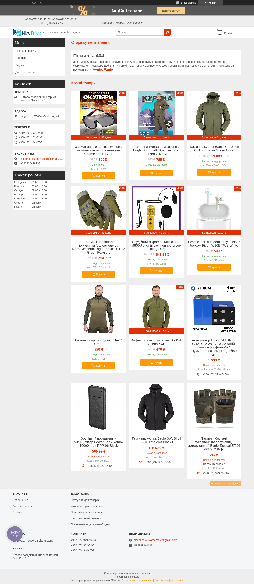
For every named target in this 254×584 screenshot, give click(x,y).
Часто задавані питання (86, 518)
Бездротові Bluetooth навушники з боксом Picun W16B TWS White (214, 243)
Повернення (20, 500)
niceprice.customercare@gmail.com (41, 158)
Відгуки (20, 65)
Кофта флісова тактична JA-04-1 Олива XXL (156, 342)
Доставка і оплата (26, 72)
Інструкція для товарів (85, 500)
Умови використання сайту (88, 506)
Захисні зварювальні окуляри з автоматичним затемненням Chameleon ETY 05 (98, 150)
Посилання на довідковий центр (91, 524)
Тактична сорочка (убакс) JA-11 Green (98, 342)
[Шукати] (167, 32)
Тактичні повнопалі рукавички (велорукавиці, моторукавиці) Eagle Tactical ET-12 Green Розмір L (98, 247)
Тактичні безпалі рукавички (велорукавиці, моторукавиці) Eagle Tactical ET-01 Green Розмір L (214, 444)
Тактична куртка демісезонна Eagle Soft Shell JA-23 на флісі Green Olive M (156, 150)
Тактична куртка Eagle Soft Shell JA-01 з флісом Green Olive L (214, 148)
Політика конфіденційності (87, 512)
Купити (100, 175)
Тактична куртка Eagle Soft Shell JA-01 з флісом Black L (156, 440)
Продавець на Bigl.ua (127, 576)
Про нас (20, 57)
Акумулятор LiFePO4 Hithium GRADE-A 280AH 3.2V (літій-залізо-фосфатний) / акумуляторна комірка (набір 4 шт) (214, 347)
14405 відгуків (188, 2)
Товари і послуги (25, 50)
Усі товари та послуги (224, 483)
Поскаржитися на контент (139, 580)
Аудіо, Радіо (103, 69)
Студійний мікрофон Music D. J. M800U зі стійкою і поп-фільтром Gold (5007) (156, 245)
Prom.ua (145, 573)
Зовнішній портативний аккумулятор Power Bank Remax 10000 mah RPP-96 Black (98, 442)
